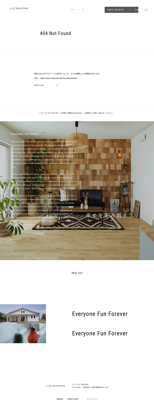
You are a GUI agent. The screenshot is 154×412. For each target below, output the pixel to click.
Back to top (39, 85)
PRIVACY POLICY (73, 399)
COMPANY (59, 399)
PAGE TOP (77, 273)
